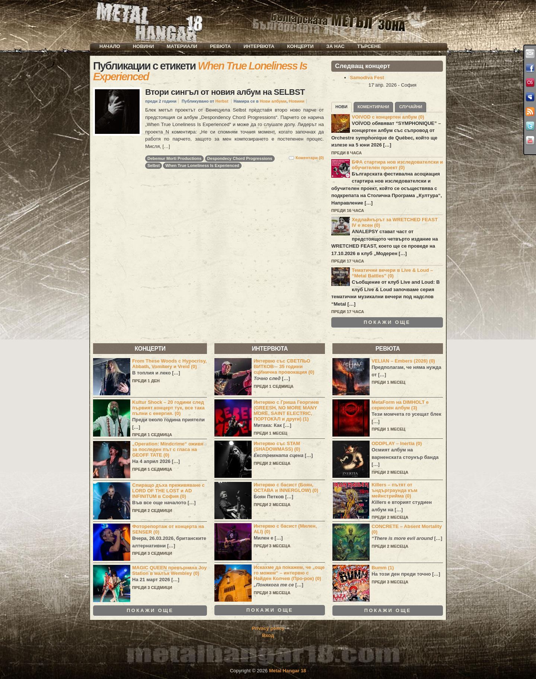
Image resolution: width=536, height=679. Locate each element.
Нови (341, 106)
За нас (335, 46)
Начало (110, 46)
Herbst (221, 101)
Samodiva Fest (367, 77)
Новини (143, 46)
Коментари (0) (310, 157)
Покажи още (387, 322)
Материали (182, 46)
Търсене (369, 46)
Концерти (300, 46)
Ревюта (220, 46)
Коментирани (373, 106)
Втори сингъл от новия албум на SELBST (225, 92)
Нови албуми (273, 101)
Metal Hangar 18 (287, 670)
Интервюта (259, 46)
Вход (268, 635)
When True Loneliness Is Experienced (202, 165)
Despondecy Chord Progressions (239, 158)
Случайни (410, 106)
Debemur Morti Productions (174, 158)
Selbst (153, 165)
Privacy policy (268, 628)
